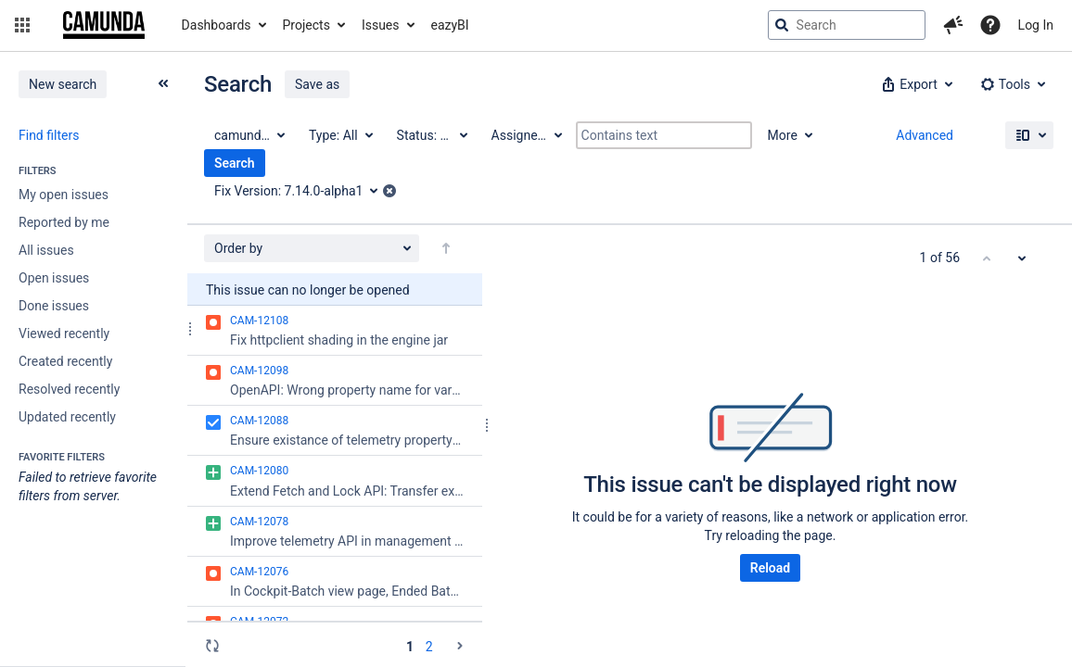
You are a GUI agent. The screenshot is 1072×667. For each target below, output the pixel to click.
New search (62, 84)
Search (234, 163)
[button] (22, 25)
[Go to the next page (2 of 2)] (460, 645)
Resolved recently (69, 389)
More (783, 135)
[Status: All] (431, 135)
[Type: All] (340, 135)
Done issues (54, 305)
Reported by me (64, 222)
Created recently (65, 361)
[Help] (990, 25)
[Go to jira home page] (104, 25)
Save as (317, 84)
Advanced (924, 135)
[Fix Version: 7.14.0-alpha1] (302, 191)
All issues (46, 250)
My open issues (63, 194)
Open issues (54, 278)
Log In (1035, 25)
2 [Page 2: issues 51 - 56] (429, 646)
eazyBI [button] (450, 25)
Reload (770, 567)
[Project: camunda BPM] (248, 135)
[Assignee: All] (525, 135)
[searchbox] (846, 25)
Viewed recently (64, 333)
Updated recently (67, 416)
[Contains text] (664, 135)
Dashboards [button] (216, 25)
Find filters (49, 135)
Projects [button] (306, 25)
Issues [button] (381, 25)
